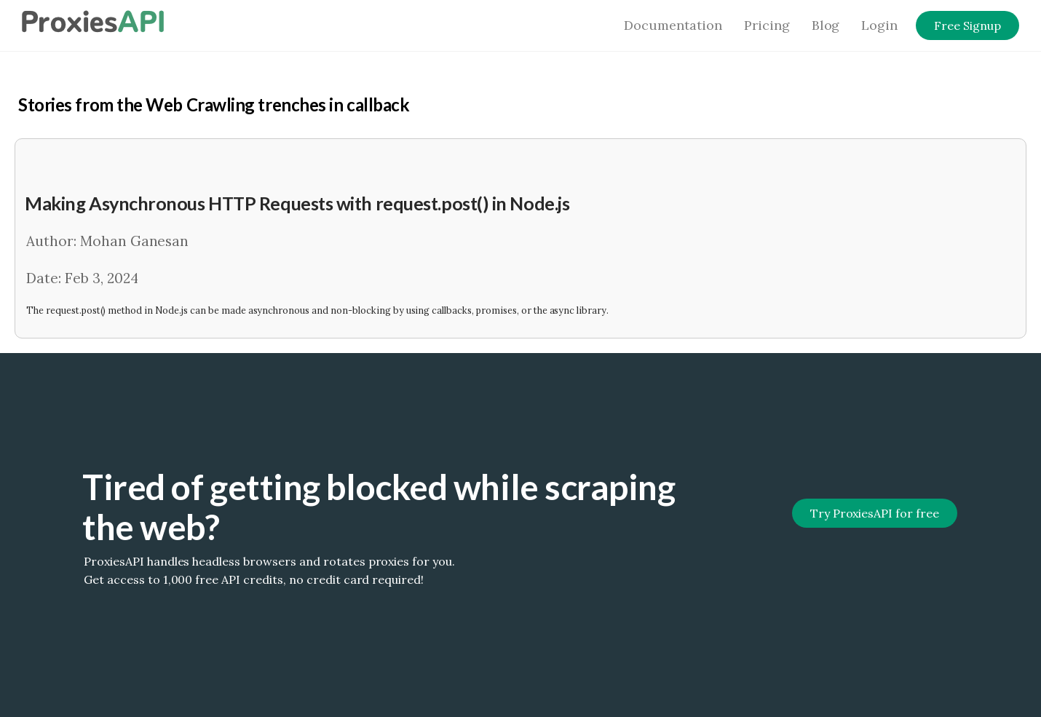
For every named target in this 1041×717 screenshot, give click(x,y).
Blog (826, 25)
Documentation (673, 25)
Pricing (767, 25)
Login (879, 25)
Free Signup (967, 25)
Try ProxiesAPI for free (874, 513)
